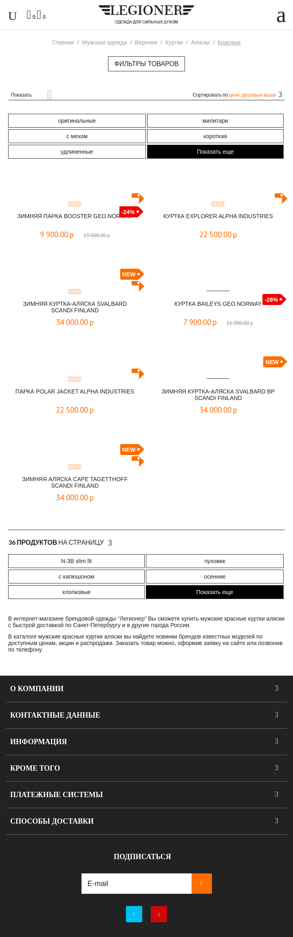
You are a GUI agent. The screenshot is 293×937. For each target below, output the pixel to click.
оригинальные (77, 120)
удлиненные (77, 151)
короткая (215, 136)
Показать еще (215, 151)
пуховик (215, 561)
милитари (215, 120)
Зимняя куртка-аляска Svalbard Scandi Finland (75, 307)
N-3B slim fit (76, 561)
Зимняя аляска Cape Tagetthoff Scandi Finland (75, 482)
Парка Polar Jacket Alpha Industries (74, 391)
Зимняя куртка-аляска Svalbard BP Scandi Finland (218, 394)
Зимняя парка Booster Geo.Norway (74, 216)
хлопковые (76, 592)
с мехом (77, 136)
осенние (215, 576)
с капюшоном (76, 576)
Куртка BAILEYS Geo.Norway (218, 304)
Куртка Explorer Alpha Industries (218, 216)
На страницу (60, 542)
